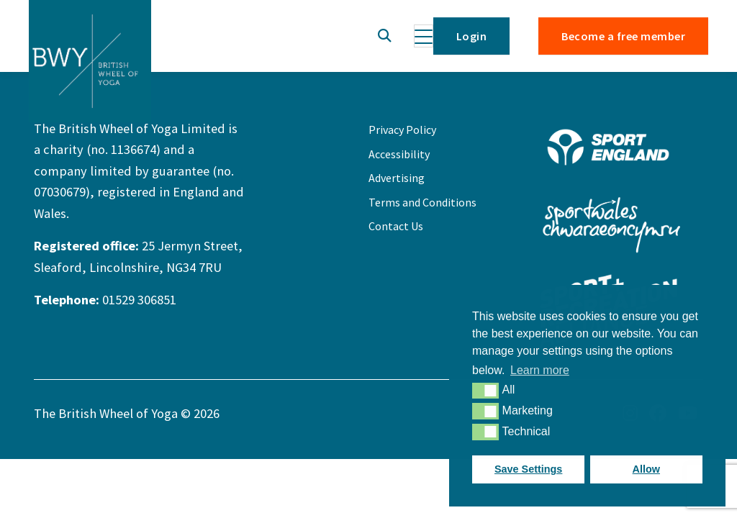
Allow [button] (646, 469)
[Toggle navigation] (423, 35)
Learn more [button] (539, 370)
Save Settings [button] (528, 469)
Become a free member (623, 36)
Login (471, 36)
